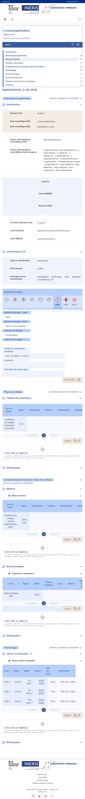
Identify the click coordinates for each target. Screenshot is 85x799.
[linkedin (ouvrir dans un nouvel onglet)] (45, 794)
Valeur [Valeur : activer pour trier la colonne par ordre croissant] (21, 411)
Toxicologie (10, 72)
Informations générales (16, 57)
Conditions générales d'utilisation (42, 782)
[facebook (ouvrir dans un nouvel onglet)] (33, 794)
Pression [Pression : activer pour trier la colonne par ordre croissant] (48, 411)
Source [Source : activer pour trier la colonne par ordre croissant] (40, 671)
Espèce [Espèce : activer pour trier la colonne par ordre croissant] (25, 585)
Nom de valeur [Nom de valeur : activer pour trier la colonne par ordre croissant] (8, 411)
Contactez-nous (42, 773)
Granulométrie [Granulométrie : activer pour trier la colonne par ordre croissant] (63, 411)
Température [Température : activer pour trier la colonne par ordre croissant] (34, 411)
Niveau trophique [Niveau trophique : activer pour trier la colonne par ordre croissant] (49, 585)
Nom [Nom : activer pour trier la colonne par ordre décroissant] (11, 585)
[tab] (6, 303)
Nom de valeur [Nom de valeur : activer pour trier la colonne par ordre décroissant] (10, 507)
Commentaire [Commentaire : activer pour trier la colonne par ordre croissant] (71, 671)
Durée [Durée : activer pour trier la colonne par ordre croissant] (16, 671)
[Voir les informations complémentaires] (31, 655)
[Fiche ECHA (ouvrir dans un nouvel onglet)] (79, 381)
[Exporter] (78, 46)
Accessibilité (42, 776)
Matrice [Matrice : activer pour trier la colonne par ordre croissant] (71, 585)
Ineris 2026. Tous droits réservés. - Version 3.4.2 (42, 788)
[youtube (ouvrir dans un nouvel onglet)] (39, 794)
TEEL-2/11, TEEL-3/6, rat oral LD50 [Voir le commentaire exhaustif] (71, 680)
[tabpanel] (42, 348)
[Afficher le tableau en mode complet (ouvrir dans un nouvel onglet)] (79, 442)
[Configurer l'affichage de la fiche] (72, 46)
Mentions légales (42, 779)
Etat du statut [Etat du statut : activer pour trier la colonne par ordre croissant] (53, 670)
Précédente (32, 437)
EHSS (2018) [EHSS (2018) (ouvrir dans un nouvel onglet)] (40, 680)
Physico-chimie (12, 61)
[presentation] (41, 224)
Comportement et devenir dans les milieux (24, 68)
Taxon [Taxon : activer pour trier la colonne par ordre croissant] (60, 585)
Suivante (54, 437)
